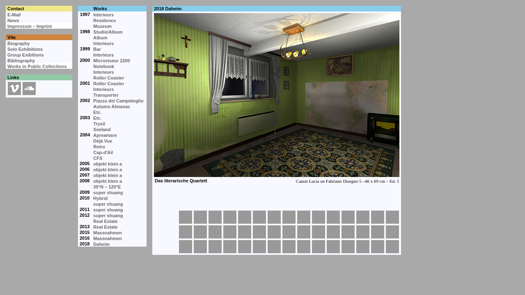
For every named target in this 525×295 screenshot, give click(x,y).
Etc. (97, 112)
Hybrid (100, 198)
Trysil (99, 123)
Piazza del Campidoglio (118, 100)
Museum (102, 26)
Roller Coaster (108, 77)
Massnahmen (107, 232)
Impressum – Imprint (29, 26)
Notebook (103, 66)
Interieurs (103, 14)
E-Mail (14, 14)
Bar (97, 49)
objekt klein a (107, 163)
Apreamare (105, 135)
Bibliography (21, 60)
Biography (18, 43)
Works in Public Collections (37, 66)
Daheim (101, 244)
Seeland (101, 129)
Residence (104, 20)
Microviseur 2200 (111, 60)
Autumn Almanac (111, 106)
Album (100, 37)
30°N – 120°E (107, 186)
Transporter (105, 95)
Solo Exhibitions (25, 49)
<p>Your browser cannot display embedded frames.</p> (276, 110)
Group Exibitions (25, 54)
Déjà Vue (102, 140)
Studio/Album (108, 32)
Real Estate (105, 221)
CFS (97, 158)
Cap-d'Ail (103, 152)
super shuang (108, 192)
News (13, 20)
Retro (99, 146)
